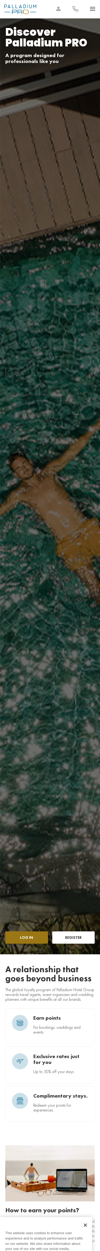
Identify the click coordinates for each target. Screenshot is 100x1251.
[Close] (85, 1230)
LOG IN (26, 937)
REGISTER (73, 937)
